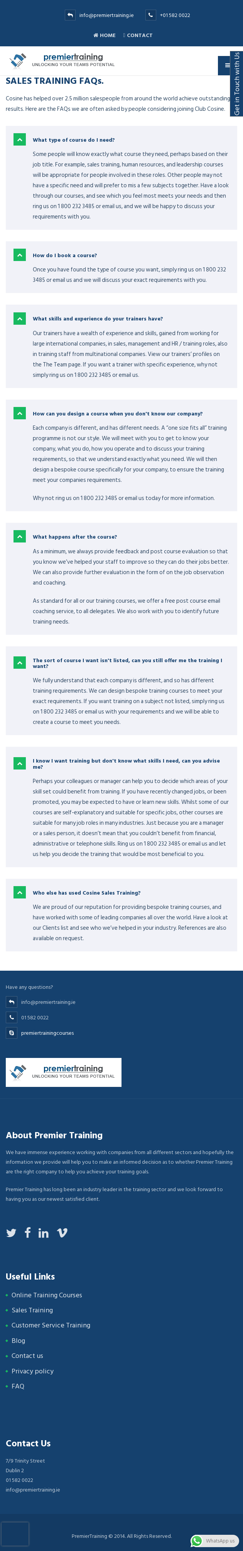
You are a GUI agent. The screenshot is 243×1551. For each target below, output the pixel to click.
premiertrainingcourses (47, 1033)
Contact (137, 35)
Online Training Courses (47, 1295)
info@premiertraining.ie (106, 15)
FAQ (18, 1386)
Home (104, 35)
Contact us (27, 1355)
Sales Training (32, 1310)
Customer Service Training (51, 1325)
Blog (18, 1340)
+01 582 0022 (175, 15)
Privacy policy (33, 1371)
